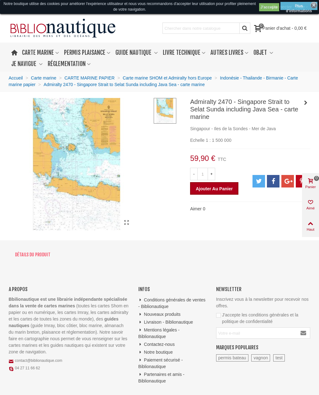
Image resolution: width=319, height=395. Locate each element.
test (279, 357)
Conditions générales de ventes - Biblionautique (171, 303)
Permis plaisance (84, 52)
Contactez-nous (156, 344)
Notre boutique (155, 352)
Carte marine (38, 52)
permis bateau (232, 357)
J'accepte (269, 7)
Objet (260, 52)
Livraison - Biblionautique (165, 322)
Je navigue (24, 64)
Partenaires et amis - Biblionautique (161, 377)
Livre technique (181, 52)
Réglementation (67, 64)
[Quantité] (202, 174)
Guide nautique (134, 52)
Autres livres (226, 52)
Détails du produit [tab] (33, 254)
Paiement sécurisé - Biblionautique (160, 363)
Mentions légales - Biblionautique (159, 333)
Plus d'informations (299, 7)
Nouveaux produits (159, 314)
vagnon (260, 357)
